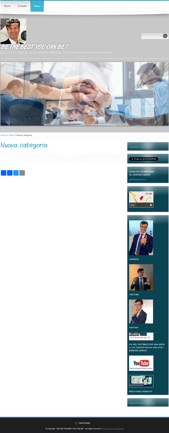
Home (7, 6)
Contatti (22, 6)
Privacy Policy (108, 429)
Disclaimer (119, 429)
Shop (38, 6)
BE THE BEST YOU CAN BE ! (33, 46)
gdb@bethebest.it (137, 179)
